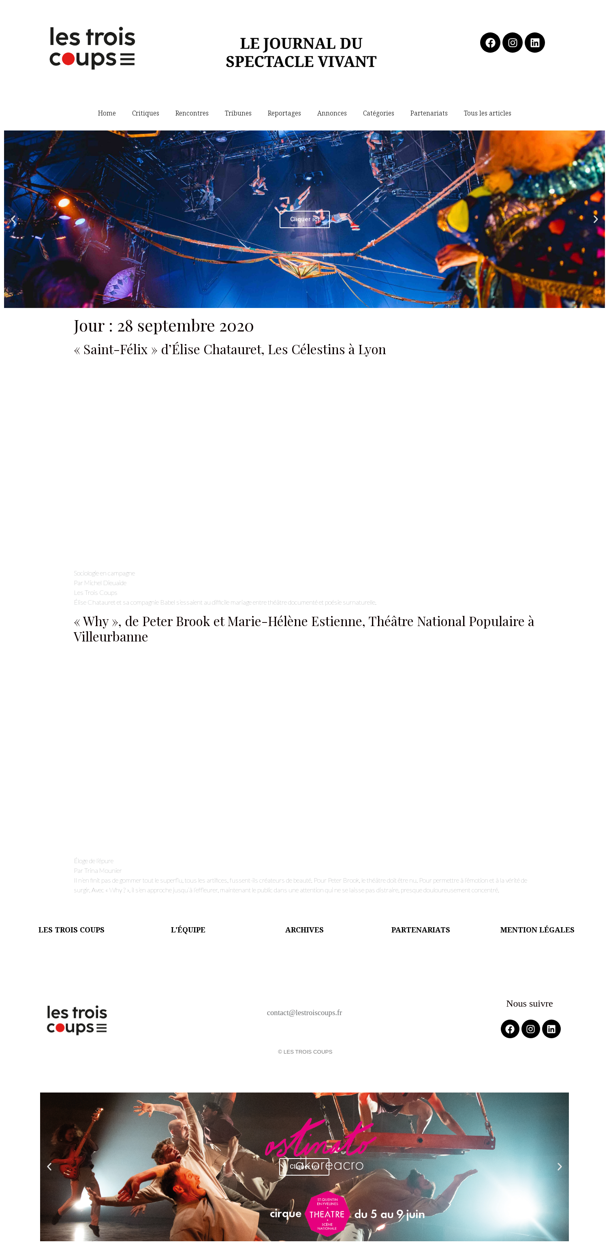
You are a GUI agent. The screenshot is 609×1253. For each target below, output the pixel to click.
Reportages (284, 113)
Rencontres (192, 113)
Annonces (332, 113)
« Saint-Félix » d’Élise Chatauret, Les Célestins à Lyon (230, 348)
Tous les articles (487, 113)
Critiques (145, 113)
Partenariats (429, 113)
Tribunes (238, 113)
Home (107, 113)
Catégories (378, 113)
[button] (13, 219)
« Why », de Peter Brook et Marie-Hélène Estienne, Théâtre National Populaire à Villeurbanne (304, 628)
